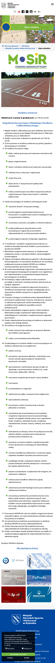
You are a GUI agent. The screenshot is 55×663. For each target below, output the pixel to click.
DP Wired (32, 660)
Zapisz (10, 657)
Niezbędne (9, 648)
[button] (52, 4)
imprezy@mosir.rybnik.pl (30, 661)
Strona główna (11, 46)
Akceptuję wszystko (18, 654)
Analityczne (27, 648)
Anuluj (26, 657)
